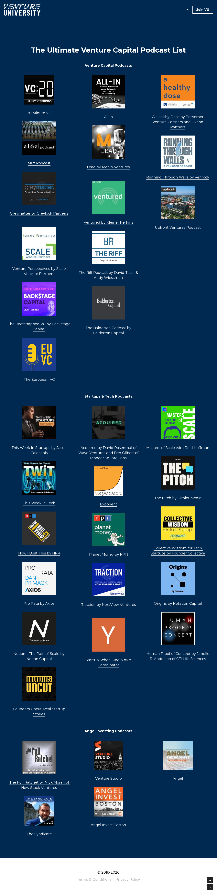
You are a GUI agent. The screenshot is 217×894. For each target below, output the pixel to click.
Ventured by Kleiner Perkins (108, 222)
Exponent (108, 504)
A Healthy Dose (165, 117)
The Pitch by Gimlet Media (177, 498)
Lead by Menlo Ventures (108, 167)
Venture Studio (108, 778)
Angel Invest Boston (108, 825)
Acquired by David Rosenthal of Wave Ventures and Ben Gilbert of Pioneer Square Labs (108, 453)
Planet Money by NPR (108, 554)
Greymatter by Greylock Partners (39, 213)
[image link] (22, 9)
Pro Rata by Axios (39, 603)
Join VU (202, 10)
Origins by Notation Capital (178, 603)
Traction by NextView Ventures (108, 605)
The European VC (39, 379)
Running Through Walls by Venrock (177, 177)
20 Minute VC (39, 113)
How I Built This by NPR (39, 553)
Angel (178, 778)
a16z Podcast (39, 163)
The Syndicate (39, 834)
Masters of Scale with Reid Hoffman (177, 448)
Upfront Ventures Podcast (178, 227)
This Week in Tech (39, 503)
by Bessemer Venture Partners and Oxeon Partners (179, 122)
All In (108, 117)
